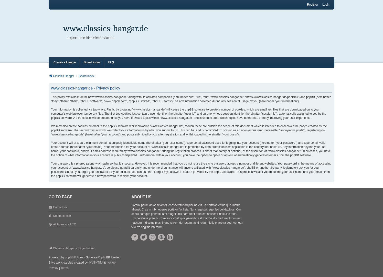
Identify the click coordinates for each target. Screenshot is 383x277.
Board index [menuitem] (92, 62)
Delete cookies (62, 216)
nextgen (112, 262)
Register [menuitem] (312, 4)
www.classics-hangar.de (105, 28)
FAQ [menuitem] (111, 62)
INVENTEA (95, 262)
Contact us (60, 207)
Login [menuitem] (326, 4)
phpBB (69, 257)
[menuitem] (53, 268)
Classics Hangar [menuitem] (64, 62)
